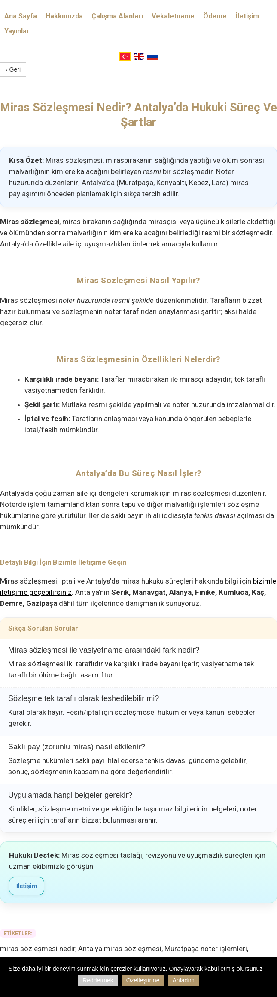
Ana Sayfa (20, 16)
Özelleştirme (143, 980)
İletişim (247, 16)
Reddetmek (97, 980)
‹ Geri (13, 69)
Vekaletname (173, 16)
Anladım (184, 980)
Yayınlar (17, 31)
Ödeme (215, 16)
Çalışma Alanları (117, 16)
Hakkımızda (64, 16)
